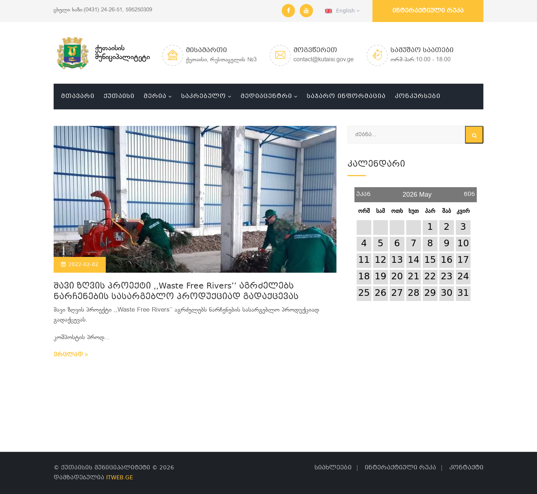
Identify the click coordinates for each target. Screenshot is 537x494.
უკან (363, 191)
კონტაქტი (466, 467)
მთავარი (77, 96)
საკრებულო (203, 96)
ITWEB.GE (119, 477)
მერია (155, 96)
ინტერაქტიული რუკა (428, 10)
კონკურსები (417, 96)
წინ (469, 191)
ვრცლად (71, 354)
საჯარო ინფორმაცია (346, 96)
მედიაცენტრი (266, 96)
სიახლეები (333, 467)
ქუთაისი (119, 96)
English (342, 11)
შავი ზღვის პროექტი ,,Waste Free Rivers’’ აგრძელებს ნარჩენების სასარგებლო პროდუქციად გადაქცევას (176, 292)
